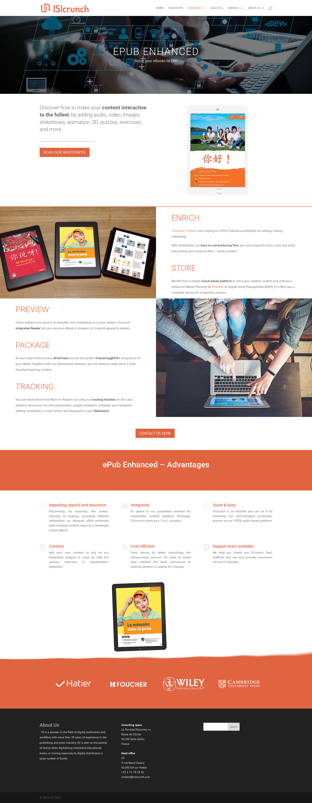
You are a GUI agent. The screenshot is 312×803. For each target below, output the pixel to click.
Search (234, 726)
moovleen (176, 8)
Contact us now (155, 433)
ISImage (217, 287)
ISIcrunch (194, 8)
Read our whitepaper (65, 152)
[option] (73, 684)
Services (233, 8)
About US (254, 8)
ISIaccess (216, 8)
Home (160, 8)
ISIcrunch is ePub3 (184, 231)
